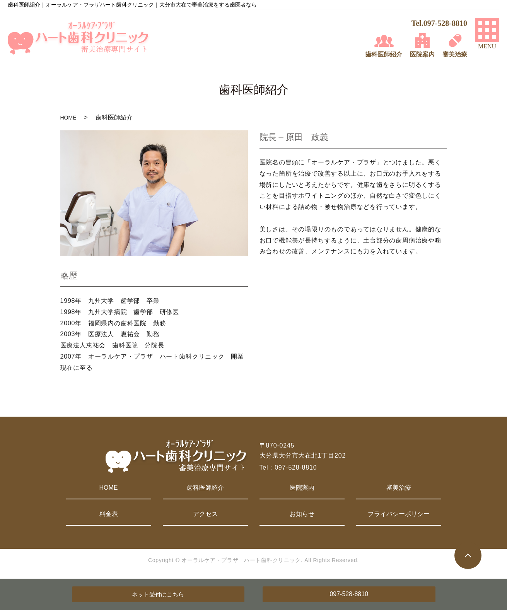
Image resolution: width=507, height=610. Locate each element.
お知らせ (302, 514)
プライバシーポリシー (399, 514)
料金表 (108, 514)
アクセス (205, 514)
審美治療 (398, 487)
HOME (68, 117)
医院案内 (302, 487)
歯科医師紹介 (205, 487)
